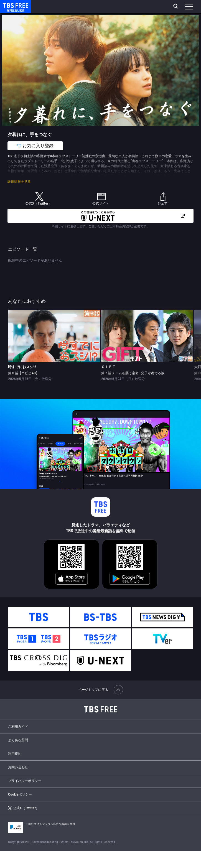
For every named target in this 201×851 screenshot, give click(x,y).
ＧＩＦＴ (108, 367)
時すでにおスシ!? (22, 367)
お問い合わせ (18, 767)
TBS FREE (9, 5)
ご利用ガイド (18, 726)
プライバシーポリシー (24, 781)
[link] (54, 336)
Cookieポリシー (20, 794)
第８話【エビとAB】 (23, 373)
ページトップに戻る (100, 689)
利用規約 (14, 754)
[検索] (176, 6)
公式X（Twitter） (23, 808)
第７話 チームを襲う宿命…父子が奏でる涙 (132, 373)
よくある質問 (18, 740)
